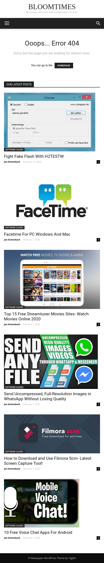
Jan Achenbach (12, 161)
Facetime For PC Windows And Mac (37, 234)
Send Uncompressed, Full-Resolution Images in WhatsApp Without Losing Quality (47, 396)
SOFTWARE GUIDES (14, 149)
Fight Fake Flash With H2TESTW (34, 156)
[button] (98, 23)
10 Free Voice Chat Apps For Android (38, 532)
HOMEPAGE (64, 65)
